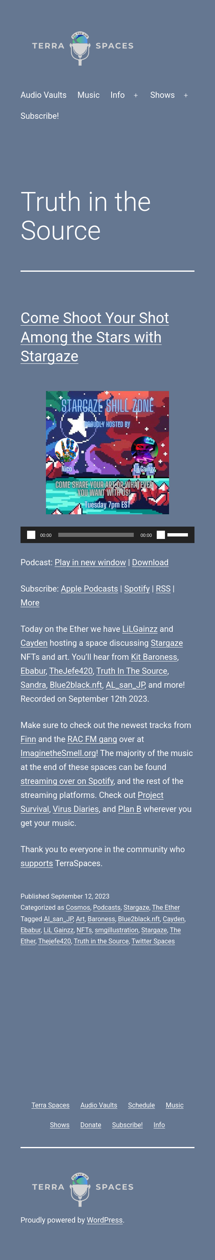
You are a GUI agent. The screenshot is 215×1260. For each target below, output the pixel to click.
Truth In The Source (131, 671)
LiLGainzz (140, 629)
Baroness (101, 919)
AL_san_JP (125, 685)
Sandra (33, 685)
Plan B (130, 809)
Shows (162, 95)
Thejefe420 (54, 941)
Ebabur (33, 671)
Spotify (137, 589)
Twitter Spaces (153, 941)
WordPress (105, 1220)
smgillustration (116, 930)
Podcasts (107, 907)
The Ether (166, 907)
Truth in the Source (101, 941)
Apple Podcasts (89, 589)
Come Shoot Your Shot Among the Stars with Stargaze (95, 337)
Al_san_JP (58, 919)
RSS (163, 589)
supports (37, 863)
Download (150, 562)
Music (89, 95)
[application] (107, 535)
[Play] (31, 535)
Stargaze (167, 643)
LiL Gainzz (58, 930)
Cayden (34, 643)
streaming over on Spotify (67, 781)
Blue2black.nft (76, 685)
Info (117, 95)
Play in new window (90, 562)
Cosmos (78, 907)
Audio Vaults (43, 95)
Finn (28, 739)
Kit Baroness (154, 657)
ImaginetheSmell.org (58, 753)
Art (80, 919)
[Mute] (161, 535)
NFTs (84, 930)
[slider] (96, 535)
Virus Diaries (76, 809)
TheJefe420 (71, 671)
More (30, 603)
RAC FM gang (92, 739)
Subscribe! (40, 116)
